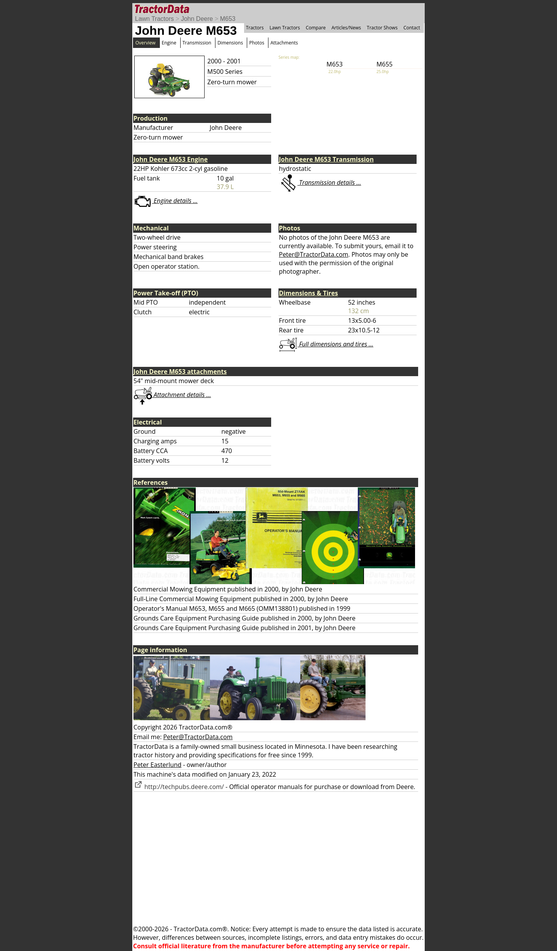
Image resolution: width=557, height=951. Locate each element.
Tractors (255, 27)
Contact (411, 27)
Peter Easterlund (157, 764)
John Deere (197, 18)
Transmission (197, 42)
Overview (145, 42)
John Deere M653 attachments (180, 371)
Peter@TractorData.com (313, 254)
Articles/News (346, 27)
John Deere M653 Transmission (326, 159)
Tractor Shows (382, 27)
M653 (228, 18)
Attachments (284, 42)
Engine (169, 42)
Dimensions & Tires (308, 293)
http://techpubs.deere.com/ (178, 786)
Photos (256, 42)
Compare (316, 27)
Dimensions (230, 42)
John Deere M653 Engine (170, 159)
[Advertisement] (278, 858)
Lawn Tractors (154, 18)
